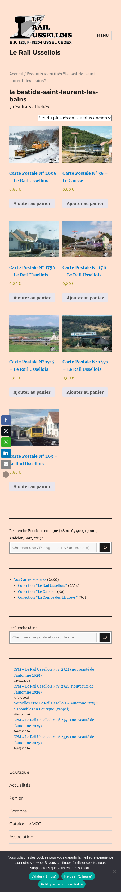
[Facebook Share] (6, 420)
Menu (103, 35)
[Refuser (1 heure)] (114, 871)
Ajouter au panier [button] (32, 203)
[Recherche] (104, 547)
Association (21, 836)
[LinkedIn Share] (6, 453)
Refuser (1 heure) (78, 876)
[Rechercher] (104, 637)
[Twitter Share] (6, 431)
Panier (16, 798)
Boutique (19, 772)
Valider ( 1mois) (43, 876)
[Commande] (75, 118)
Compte (18, 810)
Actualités (19, 785)
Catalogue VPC (25, 823)
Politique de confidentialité (62, 884)
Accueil (16, 74)
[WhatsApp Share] (6, 442)
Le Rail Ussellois (34, 52)
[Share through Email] (6, 464)
